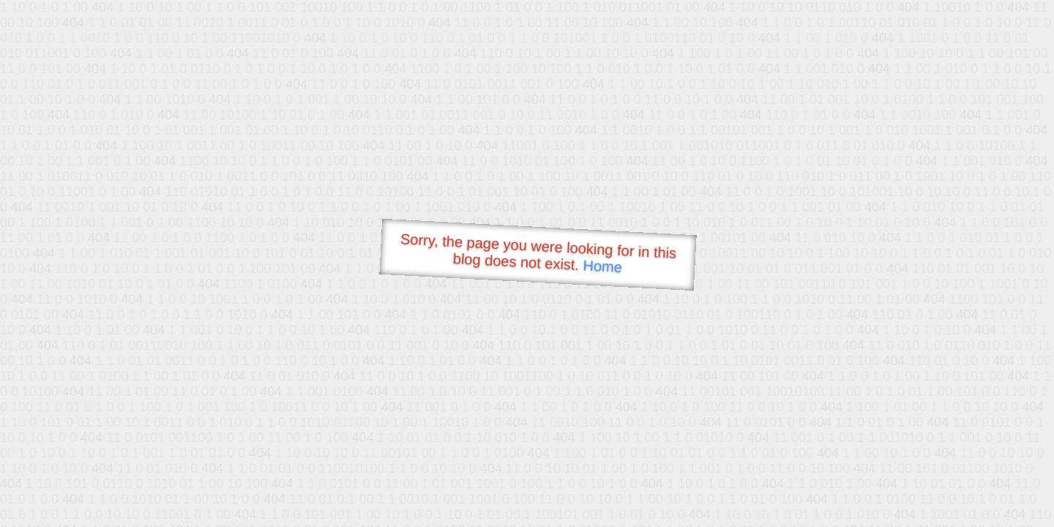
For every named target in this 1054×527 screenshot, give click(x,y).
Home (602, 266)
